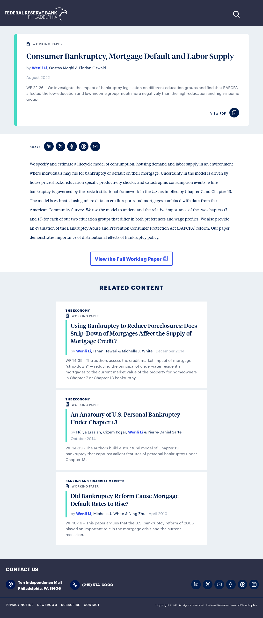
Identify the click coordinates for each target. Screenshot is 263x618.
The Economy (78, 310)
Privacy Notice (19, 604)
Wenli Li (39, 67)
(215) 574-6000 (97, 584)
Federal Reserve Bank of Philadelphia (38, 14)
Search (236, 14)
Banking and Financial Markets (95, 481)
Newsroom (47, 604)
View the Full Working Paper (128, 258)
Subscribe (70, 604)
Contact (92, 604)
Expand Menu (251, 14)
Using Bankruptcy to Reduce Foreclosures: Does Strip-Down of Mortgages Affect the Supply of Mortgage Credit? (134, 333)
